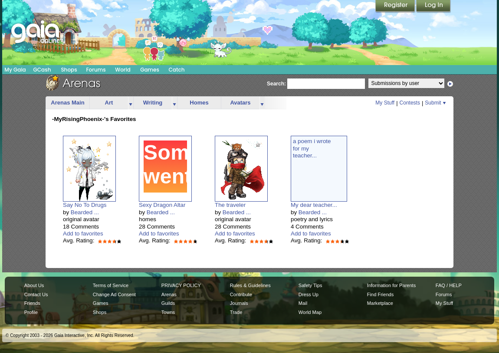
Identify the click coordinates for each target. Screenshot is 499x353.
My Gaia (15, 69)
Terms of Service (110, 285)
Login (433, 6)
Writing (153, 102)
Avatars (240, 102)
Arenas (169, 294)
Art (109, 102)
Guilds (168, 303)
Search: (276, 84)
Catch (177, 69)
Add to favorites (83, 233)
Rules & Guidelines (250, 285)
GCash (42, 69)
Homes (199, 102)
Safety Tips (310, 285)
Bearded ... (85, 212)
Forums (95, 69)
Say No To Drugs (85, 205)
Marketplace (380, 303)
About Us (34, 285)
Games (149, 69)
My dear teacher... (314, 205)
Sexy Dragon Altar (162, 205)
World (123, 69)
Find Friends (380, 294)
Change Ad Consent (114, 294)
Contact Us (36, 294)
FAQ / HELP (449, 285)
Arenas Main (67, 102)
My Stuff (384, 103)
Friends (32, 303)
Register (395, 6)
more (130, 103)
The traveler (230, 205)
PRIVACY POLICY (181, 285)
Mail (303, 303)
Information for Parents (391, 285)
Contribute (241, 294)
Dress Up (308, 294)
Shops (69, 69)
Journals (239, 303)
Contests (410, 103)
